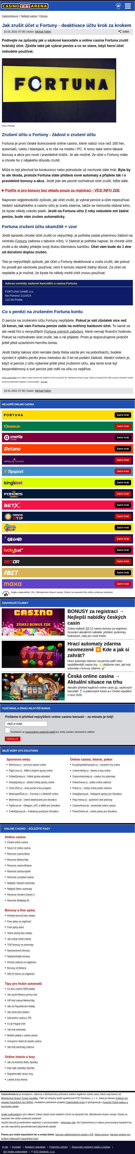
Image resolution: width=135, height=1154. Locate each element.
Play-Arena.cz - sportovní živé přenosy (92, 799)
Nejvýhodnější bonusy (18, 956)
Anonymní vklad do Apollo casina (24, 1041)
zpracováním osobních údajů (40, 732)
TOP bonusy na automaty (20, 944)
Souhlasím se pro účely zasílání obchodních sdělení (53, 732)
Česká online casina (17, 842)
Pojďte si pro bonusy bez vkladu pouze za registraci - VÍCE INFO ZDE (62, 190)
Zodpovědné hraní (75, 1102)
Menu (128, 6)
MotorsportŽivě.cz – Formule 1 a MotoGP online (33, 794)
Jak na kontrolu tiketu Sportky (22, 1062)
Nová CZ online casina (19, 848)
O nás (5, 1147)
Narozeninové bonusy (18, 950)
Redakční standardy (35, 1147)
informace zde (68, 1122)
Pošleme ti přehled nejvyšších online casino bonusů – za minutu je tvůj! (59, 716)
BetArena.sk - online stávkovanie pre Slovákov (33, 799)
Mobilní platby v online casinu (22, 1035)
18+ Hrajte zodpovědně (15, 1151)
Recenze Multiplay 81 (18, 900)
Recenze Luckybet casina (20, 877)
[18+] (118, 6)
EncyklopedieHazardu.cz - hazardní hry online (96, 764)
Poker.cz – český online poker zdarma (92, 788)
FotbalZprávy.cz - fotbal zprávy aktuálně (29, 776)
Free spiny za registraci (19, 921)
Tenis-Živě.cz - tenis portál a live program (30, 788)
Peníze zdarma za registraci (21, 962)
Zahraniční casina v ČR (19, 1018)
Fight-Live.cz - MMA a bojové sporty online (31, 770)
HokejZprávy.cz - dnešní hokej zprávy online (31, 782)
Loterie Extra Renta (17, 1079)
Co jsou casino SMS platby (21, 988)
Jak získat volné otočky (19, 939)
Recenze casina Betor (18, 854)
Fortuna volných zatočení (63, 331)
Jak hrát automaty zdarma (20, 1047)
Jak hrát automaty (16, 1029)
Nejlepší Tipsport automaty (21, 883)
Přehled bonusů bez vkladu (21, 915)
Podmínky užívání (58, 1147)
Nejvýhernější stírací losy (20, 1073)
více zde (44, 382)
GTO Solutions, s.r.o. (44, 1151)
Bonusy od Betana (16, 968)
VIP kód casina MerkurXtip (20, 1000)
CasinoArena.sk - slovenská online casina (93, 805)
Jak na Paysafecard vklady (21, 1006)
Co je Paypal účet (16, 1023)
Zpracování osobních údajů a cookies (91, 1147)
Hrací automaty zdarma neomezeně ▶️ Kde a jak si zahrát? (98, 649)
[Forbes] (80, 493)
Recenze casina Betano (19, 865)
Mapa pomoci (102, 1134)
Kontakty (16, 1147)
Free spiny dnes (15, 927)
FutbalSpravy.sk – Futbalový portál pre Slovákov (34, 811)
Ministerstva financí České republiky (19, 1098)
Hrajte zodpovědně (9, 378)
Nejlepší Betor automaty (19, 888)
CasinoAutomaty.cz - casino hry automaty (93, 776)
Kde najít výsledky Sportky (20, 1068)
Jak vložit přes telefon (18, 1012)
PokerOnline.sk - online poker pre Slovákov (94, 811)
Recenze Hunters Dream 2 (21, 894)
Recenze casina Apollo (19, 871)
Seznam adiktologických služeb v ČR (74, 1134)
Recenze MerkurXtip (17, 859)
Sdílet (124, 31)
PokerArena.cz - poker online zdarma (91, 782)
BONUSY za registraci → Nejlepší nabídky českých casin (97, 617)
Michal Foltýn (43, 31)
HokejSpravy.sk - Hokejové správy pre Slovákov (97, 794)
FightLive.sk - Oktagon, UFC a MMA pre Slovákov (34, 805)
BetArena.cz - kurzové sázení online (27, 764)
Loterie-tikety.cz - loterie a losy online (91, 770)
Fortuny (21, 241)
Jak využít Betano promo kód (22, 994)
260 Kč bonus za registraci (20, 974)
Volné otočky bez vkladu (19, 933)
